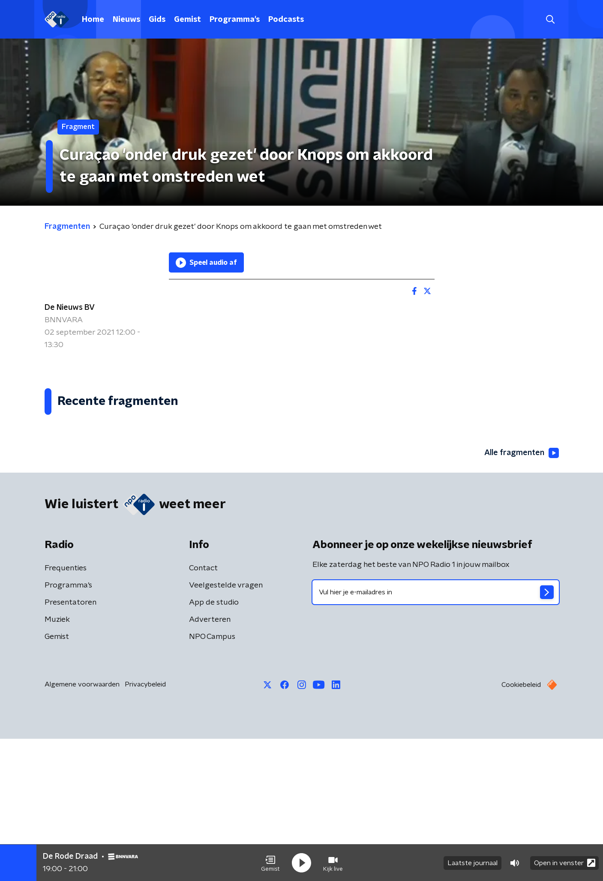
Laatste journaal (472, 863)
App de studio (214, 745)
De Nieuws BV (70, 308)
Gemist (187, 20)
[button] (270, 863)
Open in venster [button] (564, 863)
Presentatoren (70, 745)
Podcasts (286, 20)
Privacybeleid (145, 826)
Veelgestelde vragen (226, 727)
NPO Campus (212, 779)
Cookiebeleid (521, 827)
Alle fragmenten (521, 595)
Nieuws (126, 20)
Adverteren (210, 762)
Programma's (235, 20)
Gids (157, 20)
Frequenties (66, 710)
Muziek (57, 762)
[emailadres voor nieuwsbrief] (435, 734)
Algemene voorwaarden (82, 826)
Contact (203, 710)
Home (93, 20)
